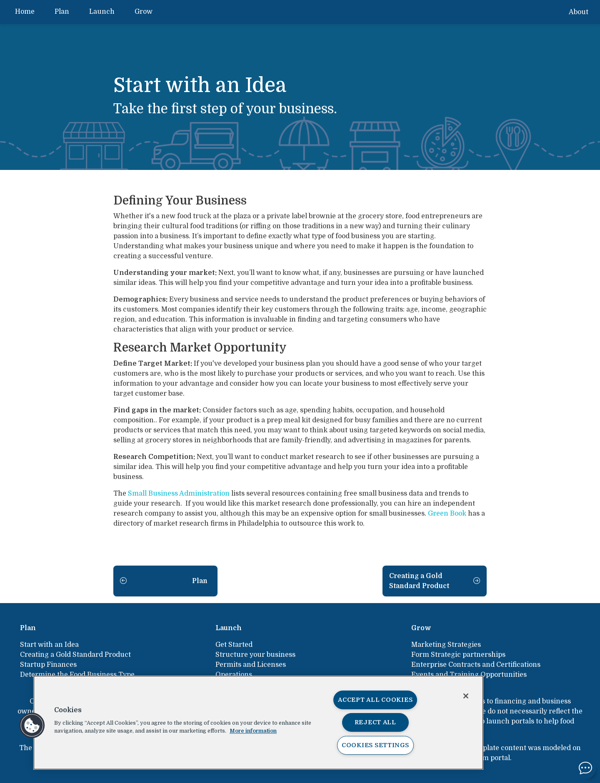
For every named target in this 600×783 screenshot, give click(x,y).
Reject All (375, 722)
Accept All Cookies (375, 699)
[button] (32, 725)
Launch (102, 11)
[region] (258, 723)
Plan (62, 11)
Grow (143, 11)
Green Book (447, 513)
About (578, 12)
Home (25, 11)
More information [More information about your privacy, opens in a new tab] (253, 731)
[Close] (466, 696)
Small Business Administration (179, 493)
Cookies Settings (375, 745)
